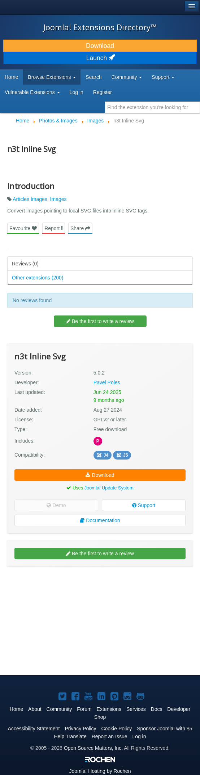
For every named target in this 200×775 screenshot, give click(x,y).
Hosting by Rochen (100, 771)
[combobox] (152, 107)
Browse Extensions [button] (52, 77)
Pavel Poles (107, 382)
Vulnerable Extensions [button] (32, 92)
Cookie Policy (116, 728)
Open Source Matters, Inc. (93, 748)
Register (102, 92)
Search (93, 77)
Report (53, 228)
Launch (100, 58)
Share (80, 228)
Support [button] (163, 77)
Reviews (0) (25, 263)
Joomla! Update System (109, 487)
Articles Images (30, 199)
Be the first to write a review (100, 321)
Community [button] (127, 77)
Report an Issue (109, 736)
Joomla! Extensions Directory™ (100, 27)
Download (100, 45)
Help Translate (70, 736)
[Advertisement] (61, 592)
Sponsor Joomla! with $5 (164, 728)
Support (144, 505)
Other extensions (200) (37, 278)
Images (58, 199)
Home (11, 77)
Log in (76, 92)
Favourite (23, 228)
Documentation (100, 520)
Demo (56, 505)
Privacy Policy (80, 728)
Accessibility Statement (34, 728)
